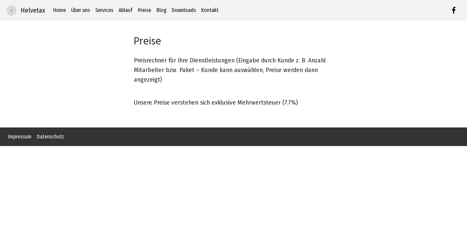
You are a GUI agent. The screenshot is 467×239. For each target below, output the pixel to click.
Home (59, 10)
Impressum (20, 136)
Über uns (80, 10)
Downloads (184, 10)
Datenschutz (50, 136)
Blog (161, 10)
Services (104, 10)
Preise (144, 10)
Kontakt (210, 10)
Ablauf (126, 10)
